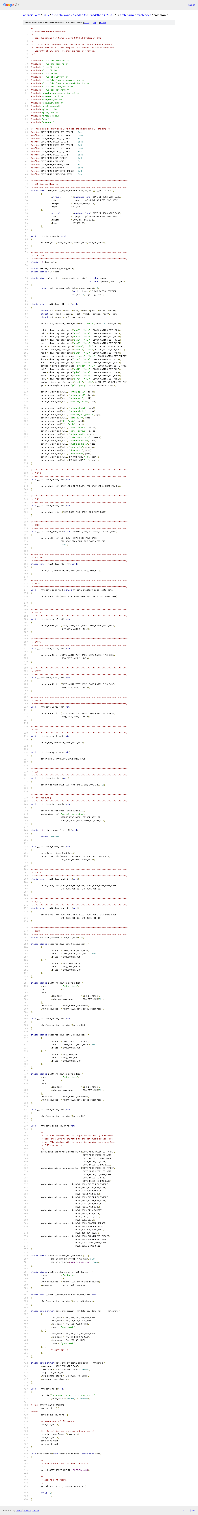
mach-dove (143, 15)
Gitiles (19, 1510)
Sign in (191, 4)
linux (46, 15)
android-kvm (31, 15)
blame (103, 22)
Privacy (27, 1510)
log (95, 22)
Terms (35, 1510)
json (192, 1510)
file (86, 22)
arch (123, 15)
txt (185, 1510)
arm (131, 15)
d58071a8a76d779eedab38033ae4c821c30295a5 (83, 15)
